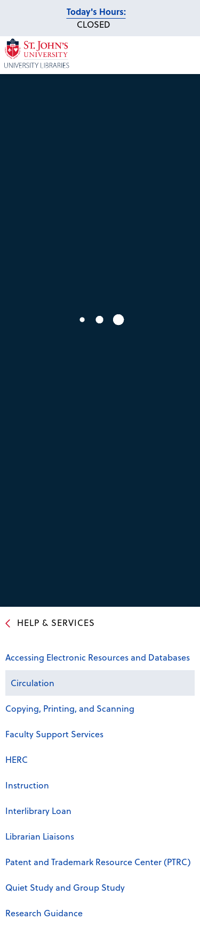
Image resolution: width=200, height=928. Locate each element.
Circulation (32, 683)
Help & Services (56, 622)
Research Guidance (44, 913)
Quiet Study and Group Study (65, 887)
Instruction (27, 785)
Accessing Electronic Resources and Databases (97, 657)
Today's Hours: (96, 11)
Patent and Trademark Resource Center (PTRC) (98, 862)
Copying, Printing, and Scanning (69, 708)
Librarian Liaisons (39, 836)
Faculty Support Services (54, 734)
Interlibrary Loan (38, 810)
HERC (16, 759)
